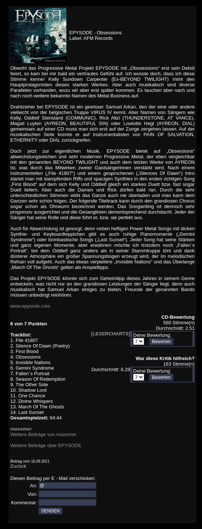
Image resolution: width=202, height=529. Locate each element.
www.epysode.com (30, 306)
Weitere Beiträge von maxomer (43, 434)
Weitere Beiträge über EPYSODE (45, 445)
